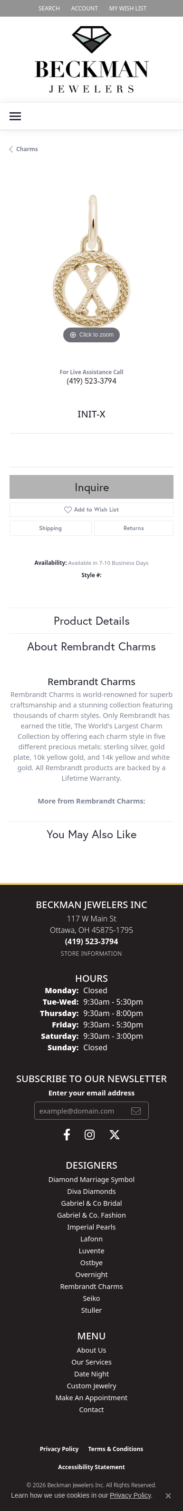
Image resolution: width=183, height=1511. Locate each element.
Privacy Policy (59, 1449)
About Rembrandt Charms (91, 646)
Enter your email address (91, 1092)
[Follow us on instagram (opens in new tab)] (89, 1135)
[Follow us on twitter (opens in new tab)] (114, 1135)
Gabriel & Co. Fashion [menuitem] (91, 1215)
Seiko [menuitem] (91, 1298)
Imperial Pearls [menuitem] (91, 1226)
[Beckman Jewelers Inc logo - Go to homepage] (92, 59)
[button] (48, 8)
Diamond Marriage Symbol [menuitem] (91, 1179)
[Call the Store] (91, 941)
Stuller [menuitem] (91, 1310)
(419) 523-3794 (91, 381)
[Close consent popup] (168, 1496)
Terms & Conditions (115, 1449)
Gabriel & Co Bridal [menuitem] (91, 1203)
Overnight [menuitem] (91, 1274)
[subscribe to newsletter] (136, 1110)
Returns (134, 528)
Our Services (91, 1361)
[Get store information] (91, 953)
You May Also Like (91, 834)
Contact (91, 1409)
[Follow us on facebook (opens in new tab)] (66, 1135)
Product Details (92, 620)
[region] (91, 264)
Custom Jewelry (91, 1385)
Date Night (91, 1373)
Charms (27, 149)
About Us (91, 1350)
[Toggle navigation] (15, 116)
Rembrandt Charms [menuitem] (91, 1286)
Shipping (50, 528)
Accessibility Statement (91, 1467)
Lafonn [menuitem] (91, 1238)
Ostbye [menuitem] (91, 1262)
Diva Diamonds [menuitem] (91, 1191)
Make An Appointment (92, 1397)
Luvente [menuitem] (91, 1250)
